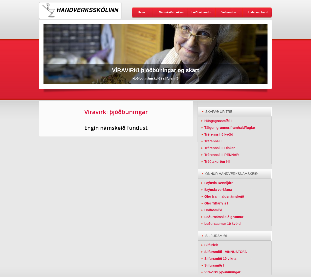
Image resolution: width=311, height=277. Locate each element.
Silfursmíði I (214, 265)
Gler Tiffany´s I (216, 203)
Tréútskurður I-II (217, 161)
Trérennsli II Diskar (219, 148)
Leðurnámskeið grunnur (223, 217)
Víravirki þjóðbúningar (222, 272)
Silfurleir (211, 245)
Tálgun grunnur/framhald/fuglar (229, 128)
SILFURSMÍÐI (216, 236)
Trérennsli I (213, 141)
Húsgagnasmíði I (218, 121)
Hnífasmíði (213, 210)
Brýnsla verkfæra (218, 190)
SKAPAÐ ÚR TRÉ (219, 112)
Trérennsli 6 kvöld (218, 134)
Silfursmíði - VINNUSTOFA (225, 252)
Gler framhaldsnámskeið (224, 196)
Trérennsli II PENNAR (221, 155)
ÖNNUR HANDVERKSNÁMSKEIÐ (231, 174)
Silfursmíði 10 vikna (220, 259)
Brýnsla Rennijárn (218, 183)
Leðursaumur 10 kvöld (222, 224)
